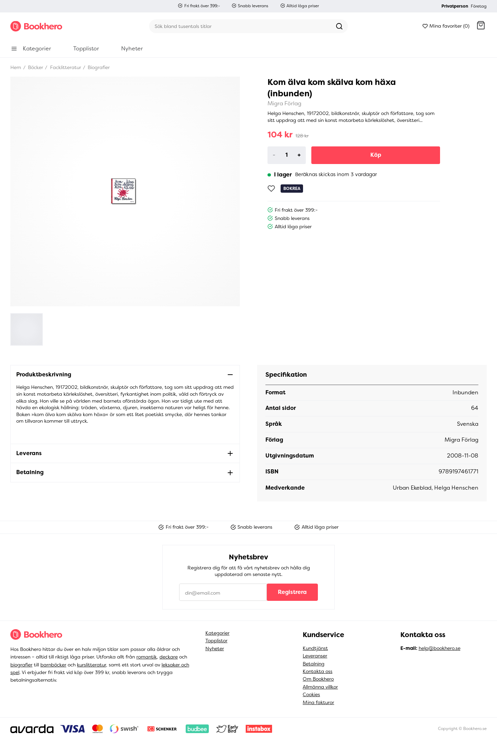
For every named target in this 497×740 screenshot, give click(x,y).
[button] (480, 26)
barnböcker (53, 665)
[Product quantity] (287, 155)
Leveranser (315, 656)
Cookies (311, 694)
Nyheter (214, 648)
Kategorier (217, 633)
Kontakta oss (317, 671)
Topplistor (216, 640)
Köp (375, 154)
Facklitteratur (65, 67)
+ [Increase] (299, 154)
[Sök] (240, 26)
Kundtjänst (315, 648)
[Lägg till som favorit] (271, 188)
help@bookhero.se (439, 648)
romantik (146, 657)
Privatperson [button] (454, 6)
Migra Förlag (284, 103)
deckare (168, 657)
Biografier (98, 67)
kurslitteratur (91, 665)
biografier (21, 665)
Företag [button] (479, 6)
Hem (15, 67)
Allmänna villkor (320, 687)
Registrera (292, 592)
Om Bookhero (318, 679)
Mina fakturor (318, 702)
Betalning (313, 664)
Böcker (35, 67)
